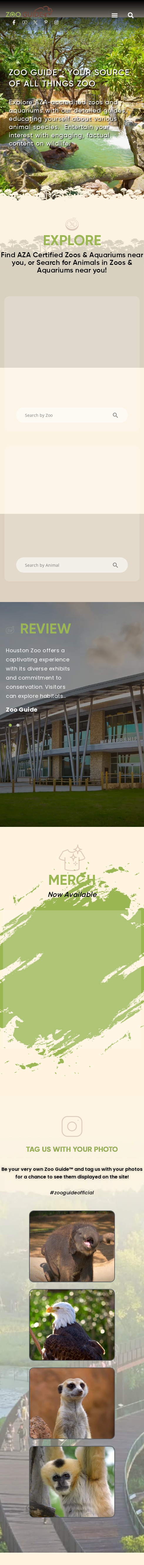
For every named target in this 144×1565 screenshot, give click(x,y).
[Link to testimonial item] (10, 662)
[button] (115, 15)
